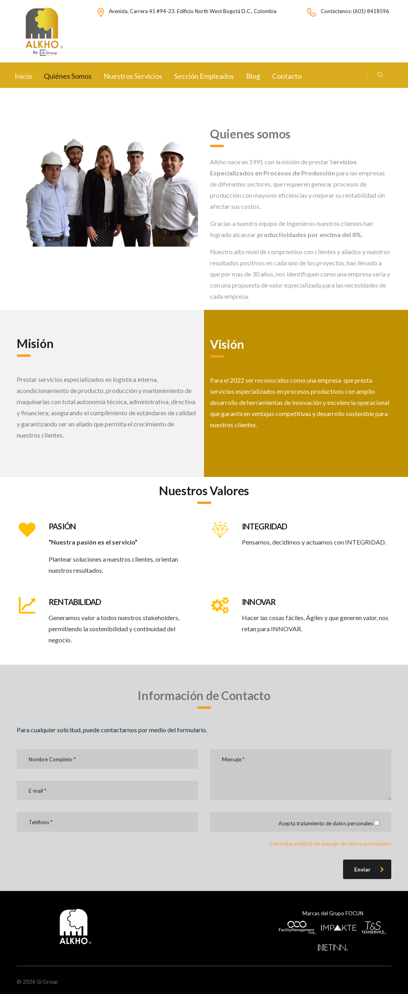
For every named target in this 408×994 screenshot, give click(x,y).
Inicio (23, 76)
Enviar (369, 869)
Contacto (287, 76)
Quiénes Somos (68, 76)
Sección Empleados (204, 76)
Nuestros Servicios (133, 76)
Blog (253, 76)
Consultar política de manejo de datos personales (330, 843)
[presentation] (77, 859)
